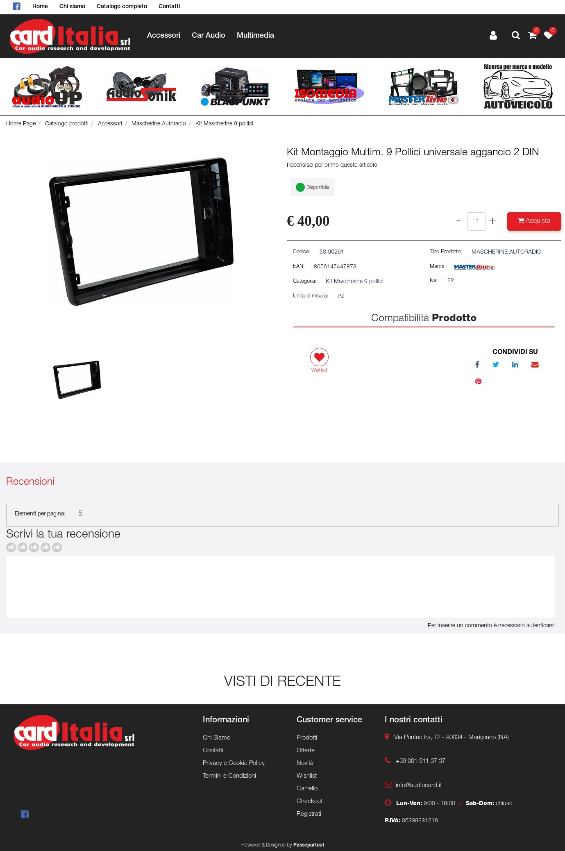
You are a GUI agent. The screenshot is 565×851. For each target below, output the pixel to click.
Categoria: (305, 281)
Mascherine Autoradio (159, 124)
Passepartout (308, 845)
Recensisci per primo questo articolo (332, 165)
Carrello (307, 789)
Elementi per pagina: (40, 514)
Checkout (309, 802)
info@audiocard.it (419, 786)
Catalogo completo (122, 7)
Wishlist (307, 776)
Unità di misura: (311, 296)
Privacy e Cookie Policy (234, 763)
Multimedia (255, 36)
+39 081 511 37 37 (420, 761)
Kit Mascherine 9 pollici (224, 124)
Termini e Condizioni (229, 776)
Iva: (434, 281)
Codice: (302, 252)
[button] (516, 36)
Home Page (21, 124)
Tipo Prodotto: (446, 252)
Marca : (439, 267)
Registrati (309, 814)
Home (40, 7)
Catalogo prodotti (66, 124)
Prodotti (307, 738)
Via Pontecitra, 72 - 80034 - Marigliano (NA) (451, 738)
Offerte (306, 751)
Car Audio (208, 36)
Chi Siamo (216, 738)
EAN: (299, 267)
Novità (305, 763)
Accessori (163, 36)
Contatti (169, 7)
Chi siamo (72, 7)
